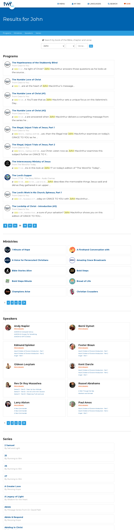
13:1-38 (82, 126)
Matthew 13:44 (92, 145)
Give (128, 4)
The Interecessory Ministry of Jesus (31, 120)
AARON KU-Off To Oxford (22, 271)
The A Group (85, 522)
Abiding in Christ (13, 419)
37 (29, 161)
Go (91, 46)
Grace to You (22, 65)
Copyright (95, 516)
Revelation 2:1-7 (27, 145)
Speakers (29, 33)
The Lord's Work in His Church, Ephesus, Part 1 (37, 139)
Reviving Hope (13, 402)
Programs (7, 33)
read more (72, 461)
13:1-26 (18, 88)
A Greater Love (12, 399)
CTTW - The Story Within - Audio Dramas (97, 123)
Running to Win (78, 382)
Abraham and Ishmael (85, 328)
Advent (73, 419)
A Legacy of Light (78, 399)
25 (70, 380)
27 (70, 390)
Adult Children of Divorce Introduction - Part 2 (29, 288)
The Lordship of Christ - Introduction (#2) (99, 139)
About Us (32, 516)
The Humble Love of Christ (91, 63)
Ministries (18, 33)
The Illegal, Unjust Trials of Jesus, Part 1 (33, 101)
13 (81, 68)
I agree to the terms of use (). (57, 461)
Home (22, 516)
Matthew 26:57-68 (30, 107)
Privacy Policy (85, 474)
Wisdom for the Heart (81, 402)
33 (10, 161)
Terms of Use (98, 474)
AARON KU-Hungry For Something (25, 269)
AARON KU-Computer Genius (23, 266)
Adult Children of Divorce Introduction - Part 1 (29, 286)
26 (5, 390)
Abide (7, 409)
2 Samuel (9, 380)
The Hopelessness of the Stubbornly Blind (35, 63)
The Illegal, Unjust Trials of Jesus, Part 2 (98, 101)
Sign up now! (45, 467)
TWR (68, 522)
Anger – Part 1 (18, 290)
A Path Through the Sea (86, 326)
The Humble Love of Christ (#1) (29, 82)
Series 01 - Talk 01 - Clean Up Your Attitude (27, 324)
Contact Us (46, 516)
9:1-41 (17, 68)
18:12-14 (18, 107)
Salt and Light (12, 382)
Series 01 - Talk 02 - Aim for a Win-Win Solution (29, 326)
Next (34, 161)
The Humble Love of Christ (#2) (94, 82)
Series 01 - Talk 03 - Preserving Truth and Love (29, 329)
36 (24, 161)
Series (38, 33)
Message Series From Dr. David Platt (22, 412)
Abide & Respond (78, 409)
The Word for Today (25, 123)
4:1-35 (82, 145)
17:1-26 (18, 126)
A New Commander (20, 343)
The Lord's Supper (87, 120)
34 (15, 161)
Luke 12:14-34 (101, 126)
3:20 (17, 145)
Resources (109, 516)
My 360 (77, 4)
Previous (5, 161)
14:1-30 (92, 126)
